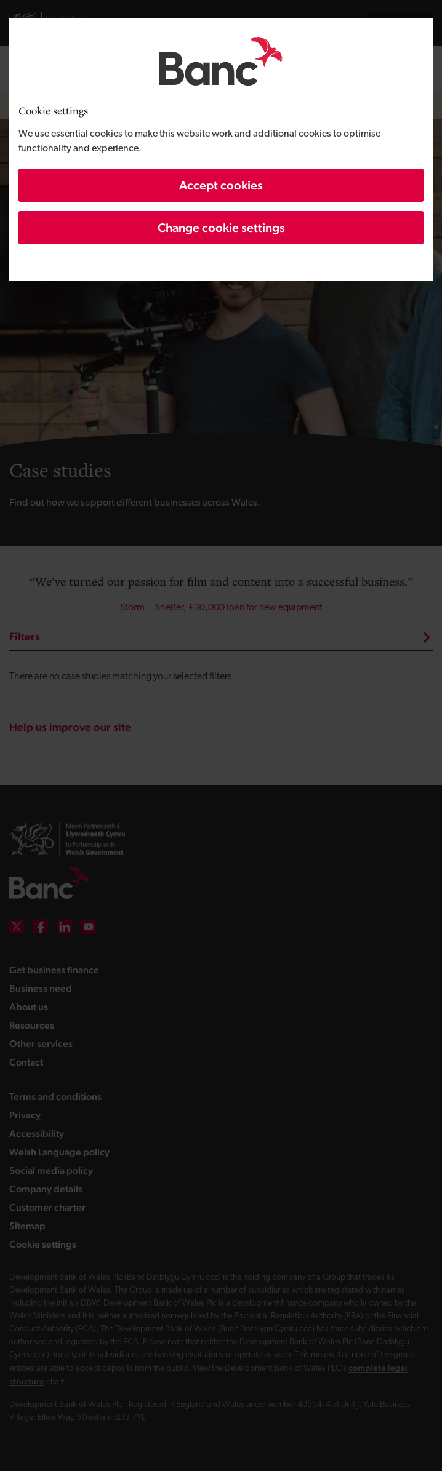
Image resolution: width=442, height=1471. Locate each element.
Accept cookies (221, 185)
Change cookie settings (221, 227)
